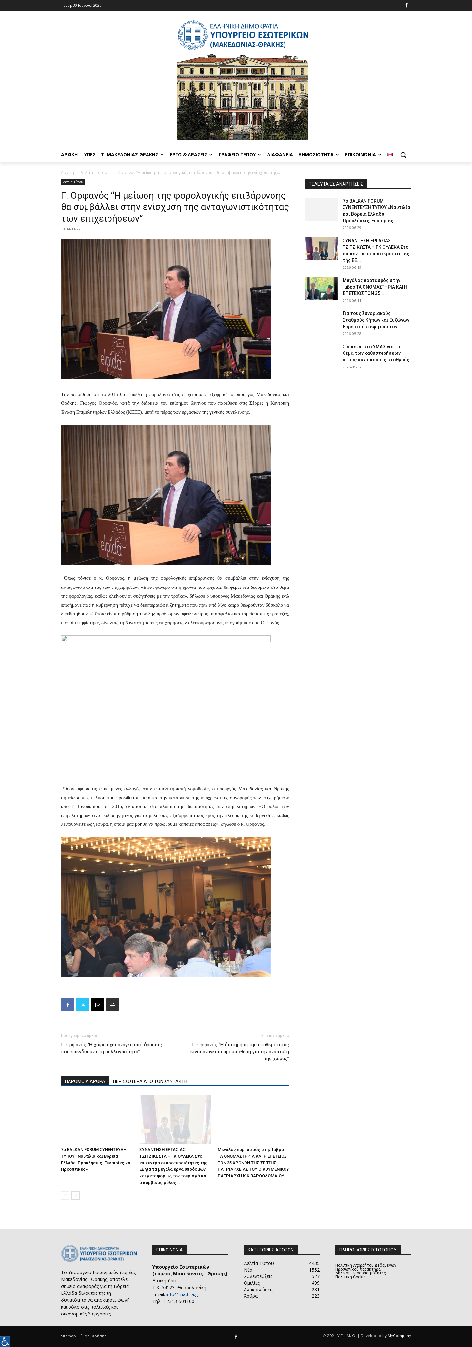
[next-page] (75, 1195)
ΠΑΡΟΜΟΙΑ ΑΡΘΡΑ (85, 1081)
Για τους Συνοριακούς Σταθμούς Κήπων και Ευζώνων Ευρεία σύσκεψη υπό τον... (376, 320)
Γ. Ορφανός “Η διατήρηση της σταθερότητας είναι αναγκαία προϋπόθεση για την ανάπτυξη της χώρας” (239, 1051)
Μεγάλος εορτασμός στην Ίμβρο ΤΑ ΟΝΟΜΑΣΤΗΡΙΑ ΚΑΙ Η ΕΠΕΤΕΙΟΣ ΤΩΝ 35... (375, 287)
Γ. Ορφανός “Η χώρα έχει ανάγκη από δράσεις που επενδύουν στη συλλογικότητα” (111, 1048)
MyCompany (399, 1335)
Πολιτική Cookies (351, 1277)
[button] (403, 154)
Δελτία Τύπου (93, 172)
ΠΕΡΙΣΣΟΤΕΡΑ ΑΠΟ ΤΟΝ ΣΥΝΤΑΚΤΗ (150, 1081)
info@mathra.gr (182, 1294)
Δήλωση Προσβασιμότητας (360, 1273)
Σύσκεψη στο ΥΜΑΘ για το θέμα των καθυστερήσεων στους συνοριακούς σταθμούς (376, 353)
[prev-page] (65, 1195)
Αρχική (67, 172)
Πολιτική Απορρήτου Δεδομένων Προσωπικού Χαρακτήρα (365, 1267)
